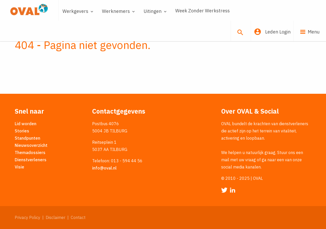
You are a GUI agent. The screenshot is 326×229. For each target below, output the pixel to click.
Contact (78, 217)
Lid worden (25, 123)
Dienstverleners (30, 159)
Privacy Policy (27, 217)
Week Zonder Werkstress (202, 11)
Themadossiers (30, 152)
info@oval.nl (104, 168)
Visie (19, 166)
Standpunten (27, 138)
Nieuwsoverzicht (31, 145)
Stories (22, 130)
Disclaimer (55, 217)
